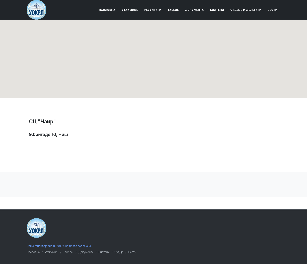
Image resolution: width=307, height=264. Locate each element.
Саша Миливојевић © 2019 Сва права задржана (59, 246)
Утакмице (51, 252)
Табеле (68, 252)
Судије (118, 252)
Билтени (103, 252)
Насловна (33, 252)
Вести (132, 252)
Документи (86, 252)
